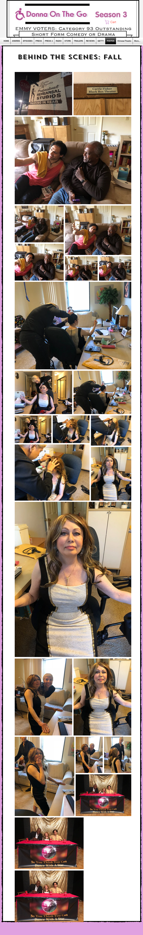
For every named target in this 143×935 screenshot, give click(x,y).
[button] (113, 22)
